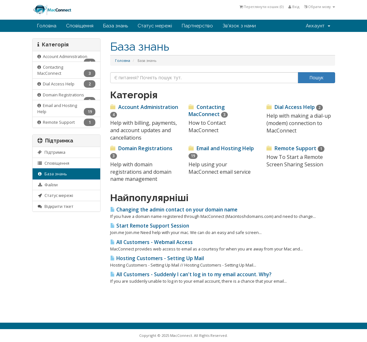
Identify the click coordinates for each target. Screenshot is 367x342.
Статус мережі (155, 26)
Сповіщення (79, 26)
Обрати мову (319, 6)
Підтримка (51, 152)
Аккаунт (318, 26)
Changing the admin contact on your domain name (173, 209)
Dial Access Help (66, 84)
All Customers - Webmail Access (151, 242)
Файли (47, 185)
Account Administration (66, 58)
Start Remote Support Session (149, 225)
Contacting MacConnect (66, 70)
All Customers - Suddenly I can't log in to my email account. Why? (190, 274)
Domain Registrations (66, 96)
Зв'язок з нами (239, 26)
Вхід (293, 6)
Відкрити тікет (55, 206)
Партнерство (197, 26)
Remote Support (66, 122)
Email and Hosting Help (66, 109)
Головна (46, 26)
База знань (115, 26)
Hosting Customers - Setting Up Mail (157, 258)
